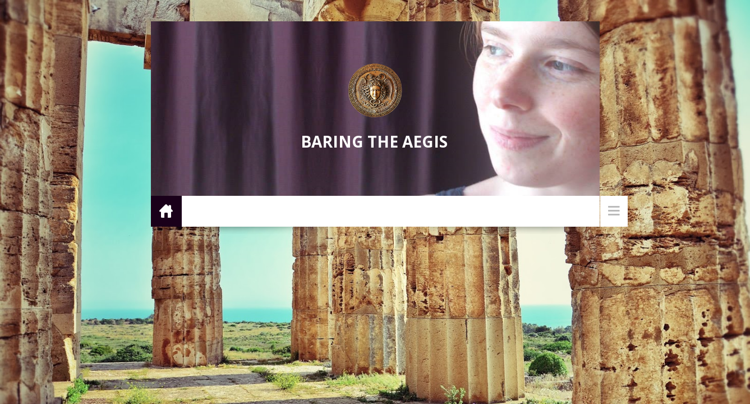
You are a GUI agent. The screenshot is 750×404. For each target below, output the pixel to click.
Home (166, 211)
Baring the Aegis (374, 141)
